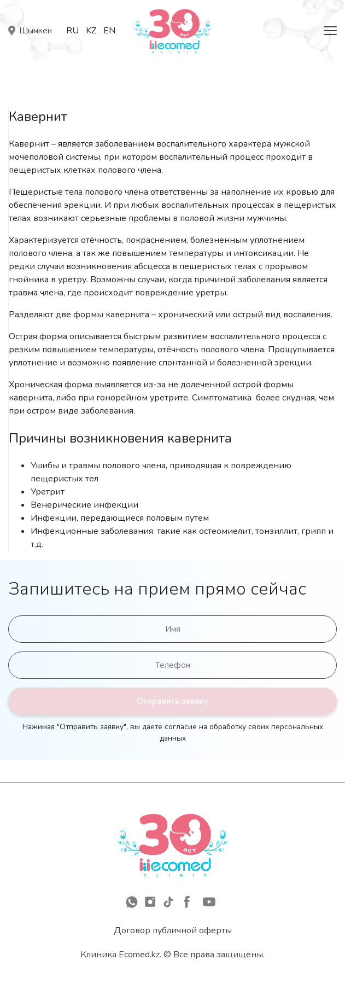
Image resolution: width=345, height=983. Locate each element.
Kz (91, 31)
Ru (72, 31)
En (109, 31)
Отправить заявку (172, 701)
